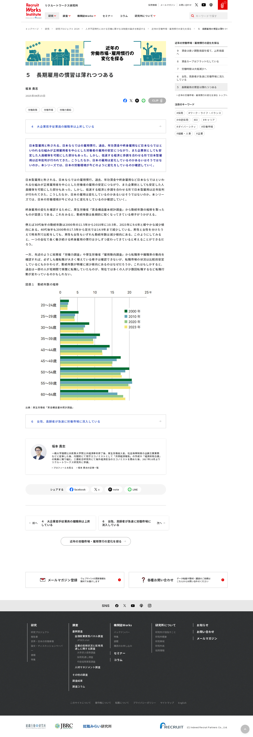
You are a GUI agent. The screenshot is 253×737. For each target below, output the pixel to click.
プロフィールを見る (63, 467)
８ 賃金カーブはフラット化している (198, 61)
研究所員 (159, 645)
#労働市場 (207, 126)
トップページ (32, 28)
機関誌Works (85, 16)
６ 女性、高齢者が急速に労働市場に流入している (96, 421)
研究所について (144, 16)
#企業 (199, 133)
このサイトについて (80, 702)
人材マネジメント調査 (87, 667)
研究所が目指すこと (165, 632)
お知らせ (203, 625)
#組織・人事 (184, 133)
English (182, 702)
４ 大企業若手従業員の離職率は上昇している (96, 126)
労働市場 (48, 109)
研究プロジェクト (40, 632)
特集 (33, 659)
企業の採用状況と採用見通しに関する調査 (89, 647)
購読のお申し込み (123, 645)
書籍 (33, 655)
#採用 (180, 113)
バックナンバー (122, 632)
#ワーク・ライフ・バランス (205, 113)
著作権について (103, 702)
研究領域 (159, 641)
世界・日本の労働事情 (42, 641)
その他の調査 (80, 674)
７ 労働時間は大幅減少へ (192, 69)
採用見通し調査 (85, 657)
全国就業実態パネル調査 (89, 636)
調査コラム (78, 686)
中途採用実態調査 (86, 661)
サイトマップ (167, 702)
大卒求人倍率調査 (86, 652)
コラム (124, 16)
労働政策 (32, 109)
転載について (122, 702)
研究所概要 (161, 636)
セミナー (108, 16)
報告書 (34, 636)
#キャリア (209, 119)
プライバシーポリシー (144, 702)
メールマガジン (167, 4)
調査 (65, 16)
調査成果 (77, 680)
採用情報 (152, 4)
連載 (116, 641)
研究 (50, 16)
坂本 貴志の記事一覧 (88, 467)
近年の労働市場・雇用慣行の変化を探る (172, 28)
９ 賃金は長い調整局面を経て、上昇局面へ (200, 52)
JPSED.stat (83, 640)
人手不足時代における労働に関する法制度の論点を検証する (115, 28)
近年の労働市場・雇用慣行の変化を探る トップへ (203, 95)
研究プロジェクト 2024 (67, 28)
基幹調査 (77, 631)
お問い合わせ (185, 4)
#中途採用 (183, 119)
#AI (196, 119)
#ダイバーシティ (186, 126)
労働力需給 (65, 109)
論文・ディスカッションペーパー (47, 648)
